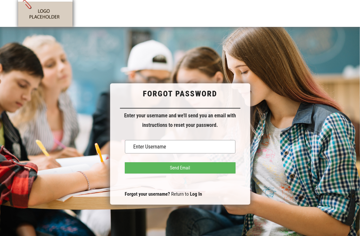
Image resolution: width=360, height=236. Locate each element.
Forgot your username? (147, 194)
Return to (186, 194)
